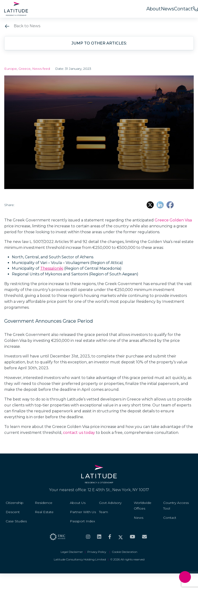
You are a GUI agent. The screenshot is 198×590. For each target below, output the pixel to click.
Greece (24, 68)
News (167, 9)
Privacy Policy (97, 552)
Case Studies (16, 521)
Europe (10, 68)
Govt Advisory (110, 503)
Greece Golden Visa (173, 220)
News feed (41, 68)
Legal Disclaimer (72, 552)
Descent (13, 512)
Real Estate (44, 512)
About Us (78, 503)
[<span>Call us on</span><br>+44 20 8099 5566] (195, 8)
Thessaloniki (51, 268)
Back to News (22, 26)
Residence (43, 503)
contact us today (79, 432)
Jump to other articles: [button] (99, 43)
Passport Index (82, 521)
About (153, 9)
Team (103, 512)
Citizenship (14, 503)
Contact (183, 9)
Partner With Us (83, 512)
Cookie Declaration (124, 552)
